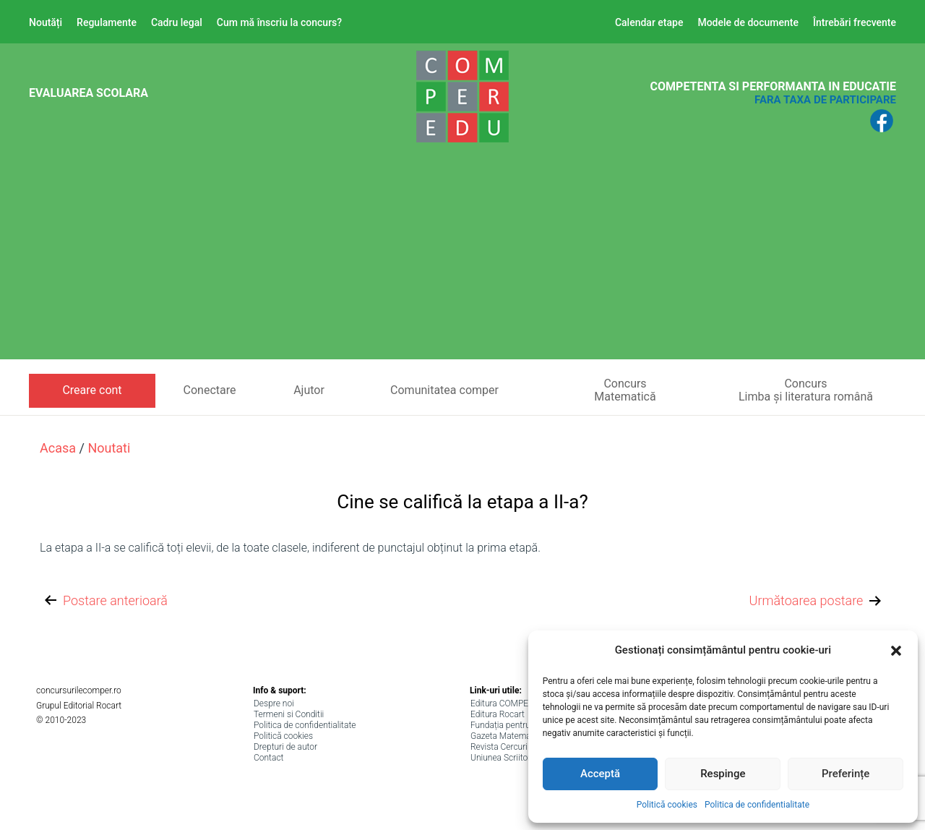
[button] (896, 650)
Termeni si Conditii (289, 714)
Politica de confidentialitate (757, 805)
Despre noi (274, 703)
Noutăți (45, 22)
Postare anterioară (105, 601)
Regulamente (107, 22)
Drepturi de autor (285, 747)
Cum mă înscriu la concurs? (279, 22)
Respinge (722, 773)
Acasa (58, 447)
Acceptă (600, 773)
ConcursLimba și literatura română (806, 390)
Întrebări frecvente (854, 22)
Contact (268, 758)
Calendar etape (649, 22)
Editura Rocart (497, 714)
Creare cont (91, 390)
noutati (108, 447)
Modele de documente (748, 22)
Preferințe (845, 773)
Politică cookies (667, 805)
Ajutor (308, 390)
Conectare (210, 390)
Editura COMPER (502, 703)
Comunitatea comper (444, 390)
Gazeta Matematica (507, 736)
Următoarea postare (817, 601)
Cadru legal (176, 22)
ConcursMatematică (624, 390)
